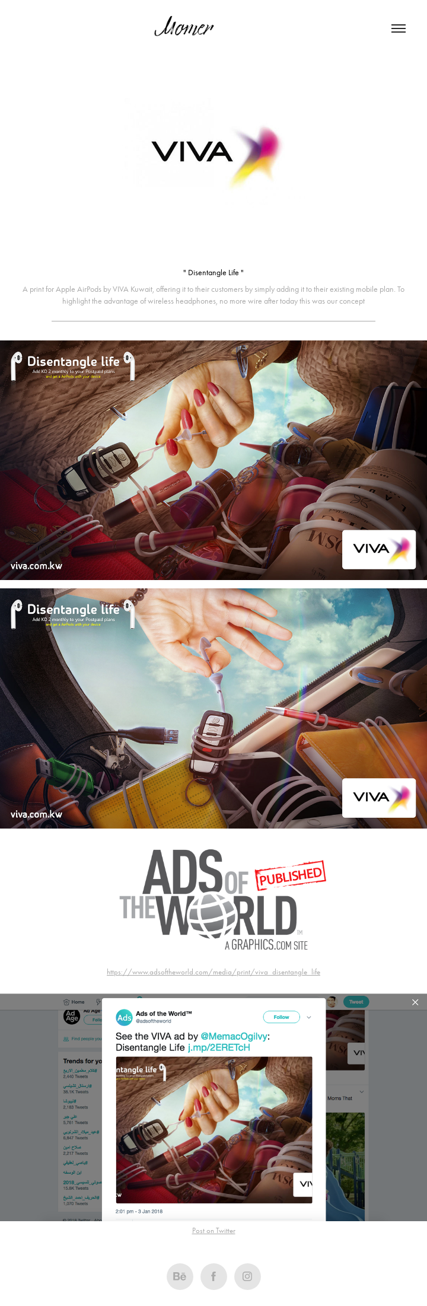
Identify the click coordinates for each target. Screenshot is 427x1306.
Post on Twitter (213, 1230)
